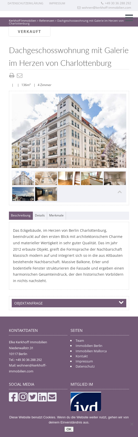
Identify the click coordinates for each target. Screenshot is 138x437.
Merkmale (56, 215)
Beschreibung (21, 215)
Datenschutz (85, 366)
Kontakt (82, 356)
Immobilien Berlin (89, 345)
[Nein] (131, 424)
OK (68, 429)
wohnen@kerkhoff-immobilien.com (104, 7)
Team (80, 340)
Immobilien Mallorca (91, 351)
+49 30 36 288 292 (116, 3)
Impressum (57, 3)
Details (40, 215)
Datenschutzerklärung (25, 3)
